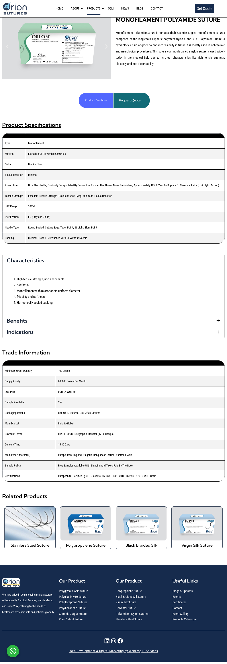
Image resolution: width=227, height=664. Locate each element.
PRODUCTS (94, 8)
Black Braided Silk (141, 546)
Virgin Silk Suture (197, 546)
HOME (59, 8)
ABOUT (76, 8)
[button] (7, 46)
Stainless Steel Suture (30, 546)
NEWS (125, 8)
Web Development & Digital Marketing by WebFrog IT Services (114, 653)
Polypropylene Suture (86, 546)
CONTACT (157, 8)
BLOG (139, 8)
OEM (111, 8)
